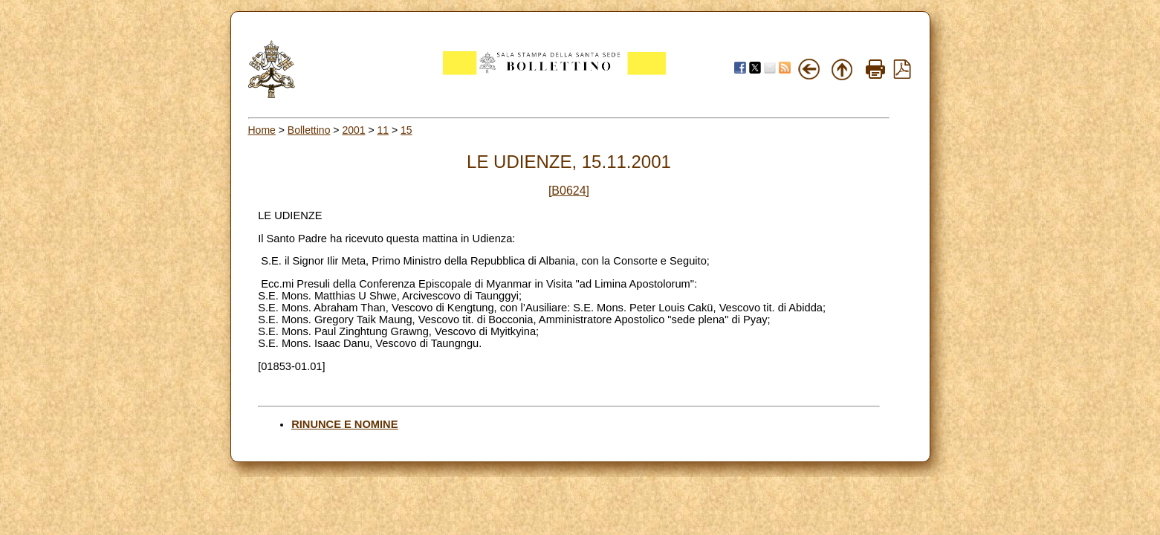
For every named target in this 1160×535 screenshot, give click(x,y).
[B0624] (568, 190)
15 (406, 130)
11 (383, 130)
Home (262, 130)
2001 (353, 130)
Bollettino (309, 130)
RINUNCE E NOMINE (344, 424)
